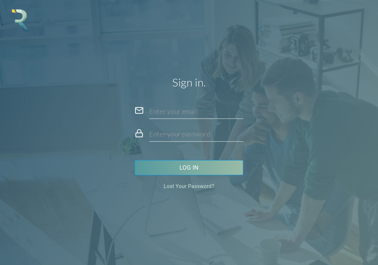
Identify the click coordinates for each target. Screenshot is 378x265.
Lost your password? (189, 186)
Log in (189, 167)
